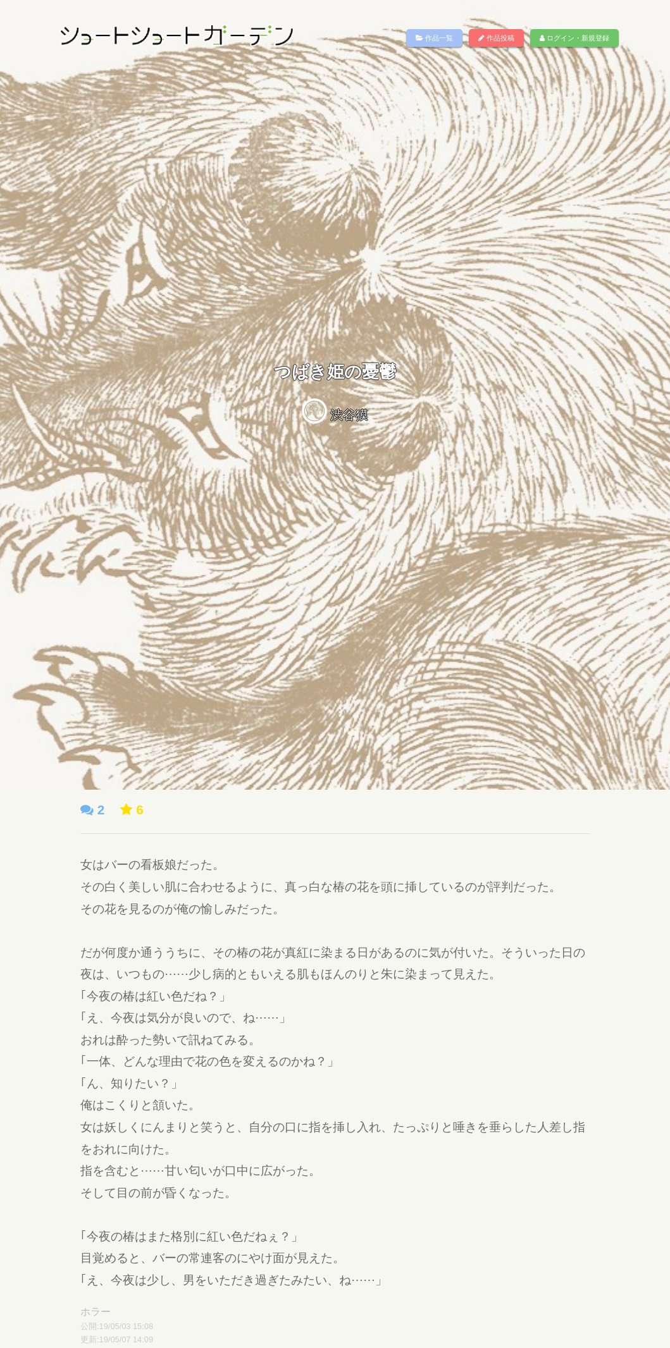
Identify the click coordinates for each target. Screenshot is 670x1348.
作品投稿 (496, 38)
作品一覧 (434, 38)
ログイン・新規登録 (574, 38)
